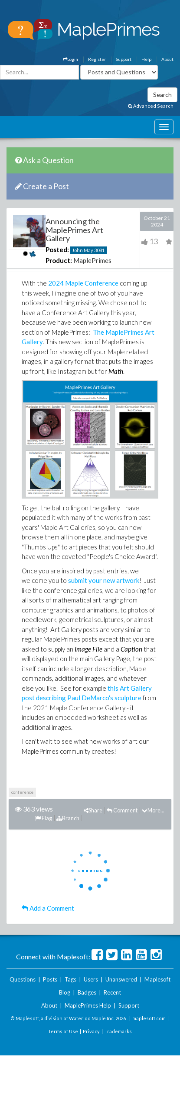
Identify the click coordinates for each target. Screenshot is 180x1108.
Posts (50, 979)
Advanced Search (150, 106)
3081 (99, 250)
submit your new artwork (103, 580)
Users (91, 979)
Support (123, 59)
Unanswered (121, 979)
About (167, 59)
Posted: (57, 249)
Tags (70, 979)
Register (97, 59)
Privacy (91, 1031)
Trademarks (118, 1031)
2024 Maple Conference (83, 283)
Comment (122, 810)
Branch (67, 818)
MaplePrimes (92, 260)
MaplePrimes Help (88, 1005)
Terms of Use (63, 1031)
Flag (43, 818)
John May (82, 250)
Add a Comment (48, 908)
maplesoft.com (149, 1018)
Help (146, 59)
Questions (23, 979)
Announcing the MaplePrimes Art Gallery (74, 229)
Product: (59, 260)
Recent (112, 992)
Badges (87, 992)
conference (22, 792)
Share (93, 810)
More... (153, 810)
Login (70, 59)
